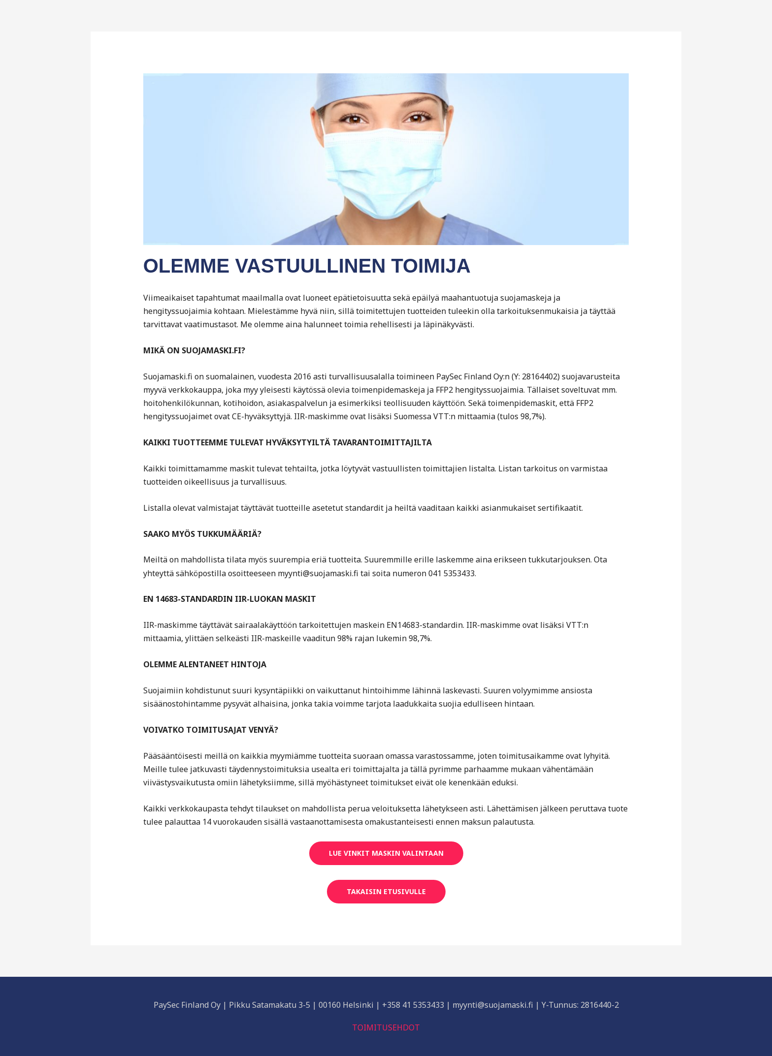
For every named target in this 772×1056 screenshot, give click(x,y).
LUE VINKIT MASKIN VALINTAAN (386, 853)
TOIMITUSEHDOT (386, 1027)
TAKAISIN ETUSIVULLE (386, 891)
